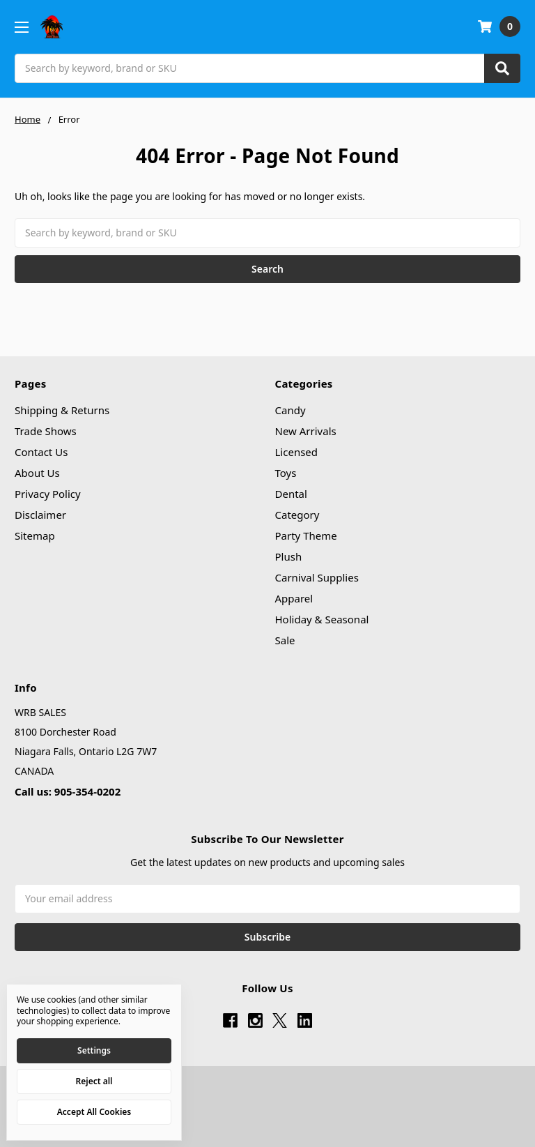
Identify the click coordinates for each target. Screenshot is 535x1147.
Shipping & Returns (62, 410)
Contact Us (41, 452)
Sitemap (35, 535)
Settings (94, 1050)
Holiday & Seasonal (322, 619)
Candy (290, 410)
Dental (291, 494)
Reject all (94, 1081)
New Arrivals (305, 431)
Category (297, 515)
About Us (37, 473)
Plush (288, 556)
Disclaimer (40, 515)
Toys (286, 473)
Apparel (294, 598)
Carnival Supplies (317, 577)
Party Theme (306, 535)
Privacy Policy (48, 494)
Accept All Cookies (94, 1112)
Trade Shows (46, 431)
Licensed (296, 452)
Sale (285, 640)
